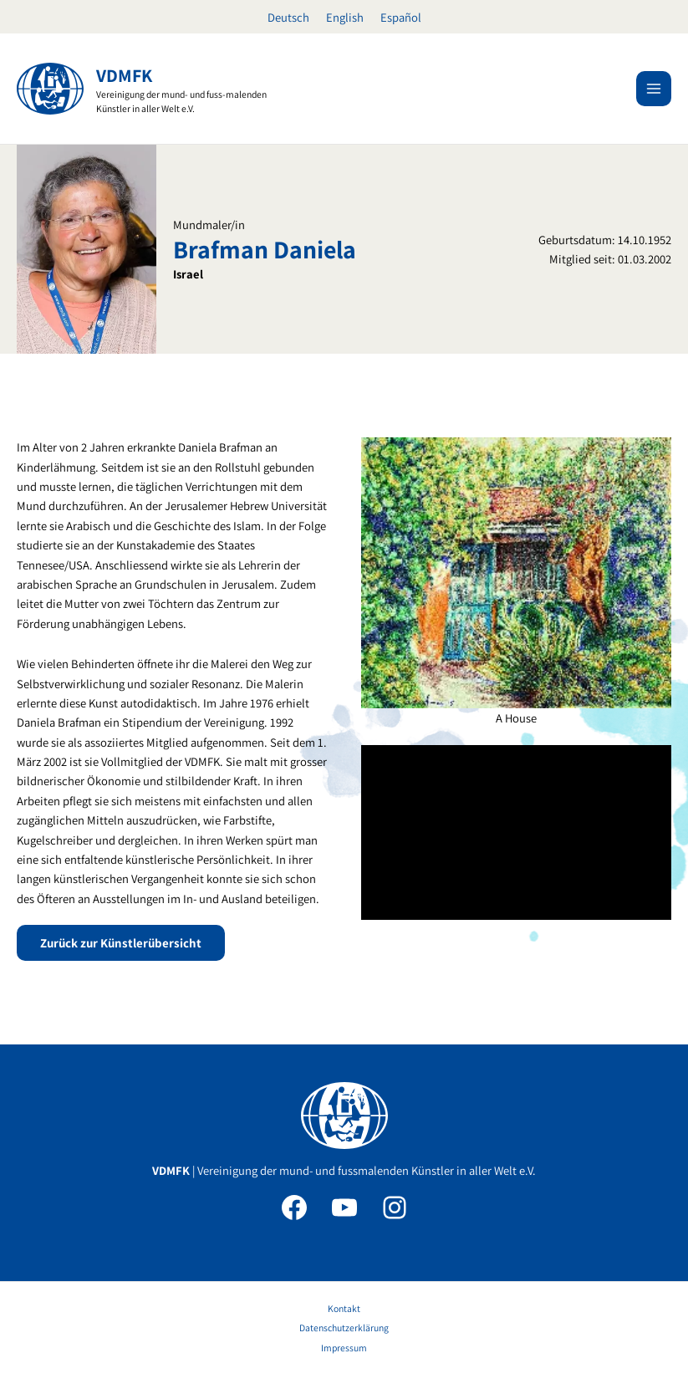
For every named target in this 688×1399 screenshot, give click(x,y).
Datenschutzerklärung (344, 1327)
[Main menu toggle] (653, 88)
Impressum (344, 1347)
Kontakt (344, 1308)
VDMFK (124, 75)
